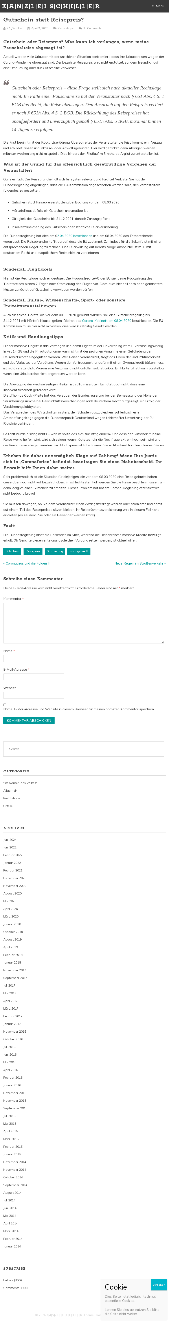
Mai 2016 (9, 1062)
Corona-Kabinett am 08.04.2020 (107, 321)
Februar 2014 (12, 1239)
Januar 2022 (12, 863)
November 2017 (14, 970)
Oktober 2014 (13, 1177)
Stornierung (55, 551)
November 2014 (14, 1170)
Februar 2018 (12, 955)
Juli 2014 (9, 1200)
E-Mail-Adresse (16, 669)
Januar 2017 (12, 1024)
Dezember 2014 (14, 1162)
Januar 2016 (12, 1085)
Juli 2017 (9, 985)
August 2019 (12, 939)
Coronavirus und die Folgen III (28, 563)
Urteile (8, 806)
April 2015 (10, 1131)
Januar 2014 (12, 1246)
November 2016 (14, 1031)
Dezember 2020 (14, 878)
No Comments (92, 28)
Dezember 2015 (14, 1093)
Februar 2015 (12, 1147)
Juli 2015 (9, 1116)
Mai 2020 (9, 901)
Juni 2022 (10, 847)
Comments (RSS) (15, 1288)
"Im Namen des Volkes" (20, 783)
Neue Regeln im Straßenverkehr (138, 563)
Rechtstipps (66, 28)
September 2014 (15, 1185)
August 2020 (12, 893)
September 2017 (15, 978)
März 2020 (10, 916)
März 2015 (10, 1139)
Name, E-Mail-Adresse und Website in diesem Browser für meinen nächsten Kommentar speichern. (78, 709)
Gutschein (12, 551)
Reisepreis (33, 551)
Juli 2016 (9, 1047)
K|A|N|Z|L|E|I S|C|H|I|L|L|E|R (51, 6)
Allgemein (10, 791)
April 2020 (10, 909)
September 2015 (15, 1108)
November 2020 (14, 886)
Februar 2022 (12, 855)
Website (10, 688)
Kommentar (13, 599)
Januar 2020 (12, 924)
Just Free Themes (121, 1315)
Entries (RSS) (12, 1280)
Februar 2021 (12, 870)
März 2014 (10, 1231)
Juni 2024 (10, 840)
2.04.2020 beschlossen (74, 236)
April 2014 (10, 1223)
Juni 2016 (10, 1055)
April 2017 (10, 1001)
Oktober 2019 (13, 932)
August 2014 (12, 1193)
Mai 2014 (9, 1216)
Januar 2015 (12, 1154)
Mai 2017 (9, 993)
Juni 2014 (10, 1208)
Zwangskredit (79, 551)
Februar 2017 (12, 1016)
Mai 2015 (9, 1124)
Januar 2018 (12, 962)
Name (9, 651)
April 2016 (10, 1070)
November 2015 (14, 1101)
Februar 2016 (12, 1078)
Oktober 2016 (13, 1039)
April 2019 (10, 947)
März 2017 (10, 1008)
